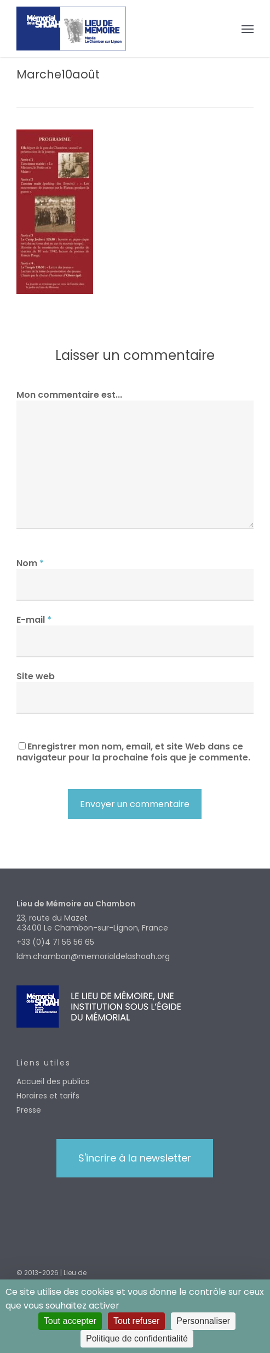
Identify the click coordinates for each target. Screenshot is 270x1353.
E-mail (33, 619)
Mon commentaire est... (69, 394)
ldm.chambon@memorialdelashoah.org (93, 956)
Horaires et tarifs (47, 1096)
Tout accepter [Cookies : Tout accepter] (70, 1321)
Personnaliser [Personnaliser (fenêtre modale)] (203, 1321)
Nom (30, 563)
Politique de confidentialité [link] (137, 1338)
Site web (35, 676)
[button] (248, 28)
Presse (28, 1110)
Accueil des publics (52, 1081)
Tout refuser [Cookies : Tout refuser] (136, 1321)
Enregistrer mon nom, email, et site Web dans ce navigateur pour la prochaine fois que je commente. (133, 752)
